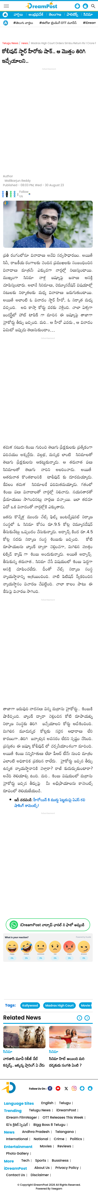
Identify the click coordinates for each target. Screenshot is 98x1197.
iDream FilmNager (21, 1117)
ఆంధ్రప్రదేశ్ (36, 14)
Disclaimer (40, 1175)
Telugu (65, 1103)
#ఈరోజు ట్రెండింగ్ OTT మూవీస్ (58, 23)
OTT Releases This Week (63, 1117)
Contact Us (15, 1175)
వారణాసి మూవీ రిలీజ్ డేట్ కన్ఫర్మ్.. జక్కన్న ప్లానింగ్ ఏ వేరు (24, 1062)
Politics (76, 1139)
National (41, 1139)
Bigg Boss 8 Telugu (49, 1125)
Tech (25, 1160)
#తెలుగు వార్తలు (23, 23)
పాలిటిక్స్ (72, 14)
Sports (40, 1160)
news (24, 43)
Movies (46, 1146)
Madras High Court (59, 1005)
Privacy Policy (67, 1168)
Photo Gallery (17, 1153)
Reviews (64, 1146)
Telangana (64, 1132)
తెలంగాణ (55, 14)
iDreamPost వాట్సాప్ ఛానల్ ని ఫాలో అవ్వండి (52, 925)
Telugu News (10, 43)
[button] (87, 1018)
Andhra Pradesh (36, 1132)
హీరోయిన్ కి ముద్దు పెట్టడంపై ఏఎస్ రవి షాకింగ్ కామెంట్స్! (49, 802)
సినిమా (88, 14)
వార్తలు (18, 14)
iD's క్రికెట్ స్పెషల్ (17, 1125)
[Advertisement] (49, 120)
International (17, 1139)
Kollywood (30, 1005)
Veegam (56, 1188)
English (47, 1103)
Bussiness (60, 1160)
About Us (42, 1168)
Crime (59, 1139)
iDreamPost (66, 1110)
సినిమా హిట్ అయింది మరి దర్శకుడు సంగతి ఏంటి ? (66, 1062)
